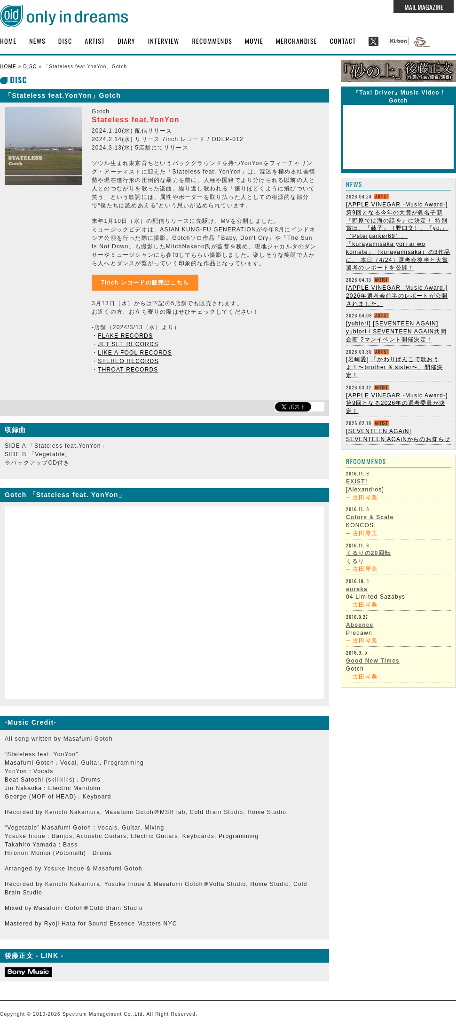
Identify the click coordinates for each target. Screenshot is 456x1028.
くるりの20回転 (368, 553)
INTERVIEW (164, 41)
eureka (357, 589)
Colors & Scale (370, 517)
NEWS (37, 41)
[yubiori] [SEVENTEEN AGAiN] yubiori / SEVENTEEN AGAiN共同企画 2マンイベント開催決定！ (396, 331)
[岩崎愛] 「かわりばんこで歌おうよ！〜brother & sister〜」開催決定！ (394, 367)
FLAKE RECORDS (125, 335)
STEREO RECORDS (128, 361)
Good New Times (373, 660)
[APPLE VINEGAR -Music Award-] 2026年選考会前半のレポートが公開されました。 (397, 296)
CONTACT (343, 41)
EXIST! (357, 481)
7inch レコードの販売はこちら (145, 282)
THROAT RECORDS (128, 369)
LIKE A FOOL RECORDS (135, 352)
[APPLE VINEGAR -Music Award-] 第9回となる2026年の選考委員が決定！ (397, 403)
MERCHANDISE (296, 41)
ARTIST (95, 41)
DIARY (126, 41)
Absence (359, 625)
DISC (65, 41)
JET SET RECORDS (128, 344)
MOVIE (254, 41)
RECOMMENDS (212, 41)
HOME (8, 41)
